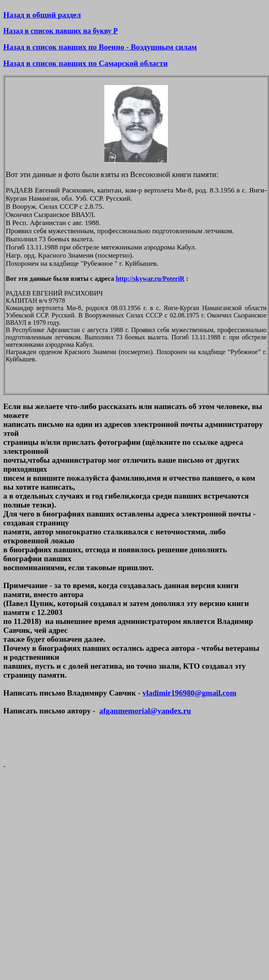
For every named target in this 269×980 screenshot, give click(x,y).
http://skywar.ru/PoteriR (150, 278)
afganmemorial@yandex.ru (145, 711)
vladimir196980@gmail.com (189, 693)
